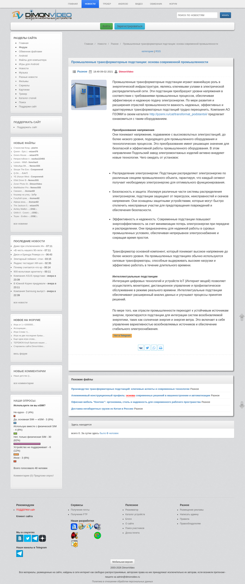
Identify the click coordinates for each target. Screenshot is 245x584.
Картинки (24, 89)
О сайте (129, 523)
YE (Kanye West (21, 176)
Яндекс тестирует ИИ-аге (28, 263)
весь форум (20, 353)
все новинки (21, 223)
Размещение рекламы (192, 509)
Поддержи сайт (28, 106)
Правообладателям (190, 523)
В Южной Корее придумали (29, 283)
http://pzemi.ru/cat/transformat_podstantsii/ (178, 114)
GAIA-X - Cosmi (21, 212)
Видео (139, 4)
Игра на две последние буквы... (29, 335)
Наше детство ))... (22, 376)
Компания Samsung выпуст (29, 291)
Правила (184, 519)
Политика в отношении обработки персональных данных (122, 581)
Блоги (128, 519)
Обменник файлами (30, 51)
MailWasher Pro (21, 187)
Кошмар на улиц (22, 194)
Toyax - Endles (20, 216)
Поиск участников (134, 528)
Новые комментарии (30, 371)
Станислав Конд (22, 148)
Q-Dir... (17, 173)
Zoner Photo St (21, 184)
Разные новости (28, 77)
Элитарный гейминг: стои (28, 258)
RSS (158, 51)
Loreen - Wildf (20, 162)
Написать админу (189, 514)
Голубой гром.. (21, 198)
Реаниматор (131, 509)
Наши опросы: (25, 400)
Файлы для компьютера (33, 59)
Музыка (23, 72)
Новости (90, 4)
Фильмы (24, 81)
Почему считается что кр (28, 267)
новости (38, 241)
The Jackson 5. (21, 205)
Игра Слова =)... (21, 332)
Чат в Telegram (122, 335)
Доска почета (132, 532)
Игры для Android (29, 64)
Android (123, 4)
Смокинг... (18, 191)
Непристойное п (21, 159)
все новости (20, 302)
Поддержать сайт (27, 122)
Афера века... (20, 202)
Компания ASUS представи (29, 275)
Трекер (107, 4)
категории (147, 51)
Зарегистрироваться (129, 26)
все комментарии (23, 383)
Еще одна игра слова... (25, 339)
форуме (35, 320)
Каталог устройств (135, 514)
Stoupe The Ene (21, 169)
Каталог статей (27, 98)
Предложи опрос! (44, 475)
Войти (106, 26)
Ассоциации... (20, 328)
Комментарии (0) (23, 475)
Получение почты (80, 509)
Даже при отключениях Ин (29, 246)
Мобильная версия (122, 562)
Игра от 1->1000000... (24, 324)
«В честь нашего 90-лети (28, 250)
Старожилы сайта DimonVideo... (29, 346)
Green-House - (21, 155)
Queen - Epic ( (20, 151)
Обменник (156, 4)
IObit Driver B (20, 180)
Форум (173, 4)
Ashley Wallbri (20, 209)
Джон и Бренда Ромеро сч (29, 254)
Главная (73, 4)
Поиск (22, 102)
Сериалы (24, 85)
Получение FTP (79, 514)
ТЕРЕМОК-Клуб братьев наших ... (30, 342)
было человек (109, 433)
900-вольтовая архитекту (28, 271)
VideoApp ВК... (21, 166)
